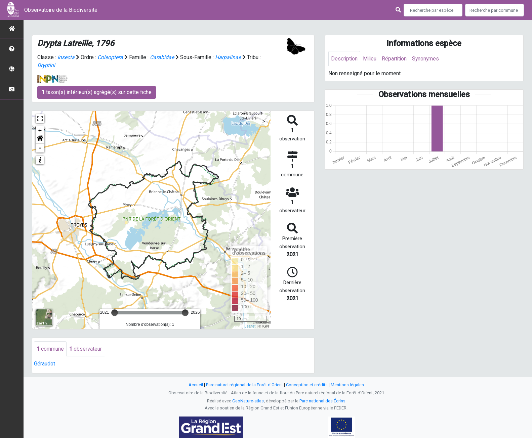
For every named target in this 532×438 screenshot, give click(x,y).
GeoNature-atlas (248, 400)
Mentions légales (347, 384)
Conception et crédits (307, 384)
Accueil (196, 384)
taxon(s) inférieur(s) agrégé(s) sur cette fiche (97, 92)
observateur (85, 349)
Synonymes (428, 58)
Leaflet (249, 326)
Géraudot (44, 364)
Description (344, 58)
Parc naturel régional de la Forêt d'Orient (244, 384)
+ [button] (40, 131)
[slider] (114, 312)
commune (50, 349)
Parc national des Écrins (322, 400)
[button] (40, 139)
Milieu (371, 58)
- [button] (40, 148)
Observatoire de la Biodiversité (60, 10)
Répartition (396, 58)
